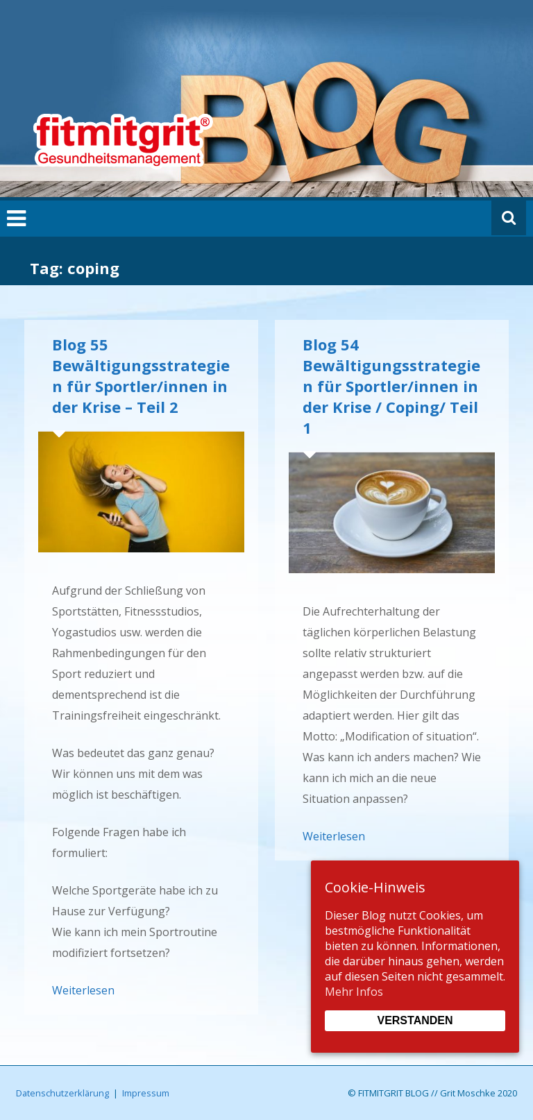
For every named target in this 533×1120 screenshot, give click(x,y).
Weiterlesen (83, 990)
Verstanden (414, 1020)
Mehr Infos (354, 991)
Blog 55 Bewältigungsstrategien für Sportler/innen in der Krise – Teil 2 (141, 375)
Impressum (145, 1093)
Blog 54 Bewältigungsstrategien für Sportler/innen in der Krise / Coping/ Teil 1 (391, 386)
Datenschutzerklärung (62, 1093)
